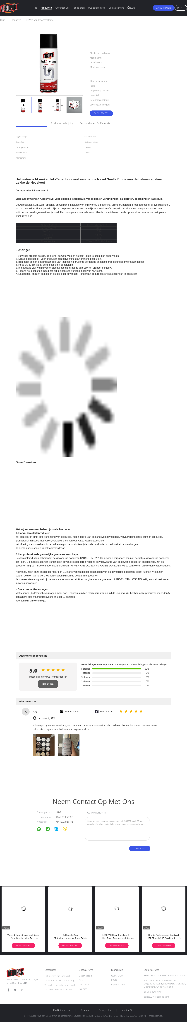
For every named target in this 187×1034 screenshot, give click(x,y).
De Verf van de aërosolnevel (58, 989)
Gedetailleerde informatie (30, 123)
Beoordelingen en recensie (95, 123)
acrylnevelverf (22, 778)
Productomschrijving (61, 123)
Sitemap (85, 1010)
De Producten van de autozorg (59, 980)
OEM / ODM (117, 975)
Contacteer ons (116, 7)
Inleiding (83, 988)
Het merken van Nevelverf (57, 975)
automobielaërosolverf (41, 778)
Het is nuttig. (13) (46, 718)
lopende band (118, 984)
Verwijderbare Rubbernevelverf (60, 985)
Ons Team (84, 984)
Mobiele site (128, 1010)
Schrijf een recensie (48, 685)
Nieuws (131, 7)
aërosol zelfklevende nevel (64, 778)
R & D (114, 980)
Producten (46, 7)
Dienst (82, 980)
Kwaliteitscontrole (96, 7)
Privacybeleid (105, 1010)
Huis (35, 7)
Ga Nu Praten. (163, 7)
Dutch (180, 7)
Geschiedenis (85, 975)
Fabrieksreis (79, 7)
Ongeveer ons (62, 7)
